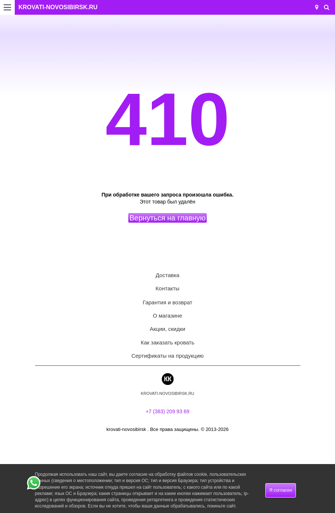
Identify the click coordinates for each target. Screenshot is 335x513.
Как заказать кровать (168, 342)
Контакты (167, 288)
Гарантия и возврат (167, 302)
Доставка (167, 275)
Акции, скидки (167, 329)
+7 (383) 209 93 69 (167, 411)
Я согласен (280, 490)
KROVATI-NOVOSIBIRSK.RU (58, 7)
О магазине (167, 315)
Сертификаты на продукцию (167, 356)
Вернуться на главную (167, 218)
